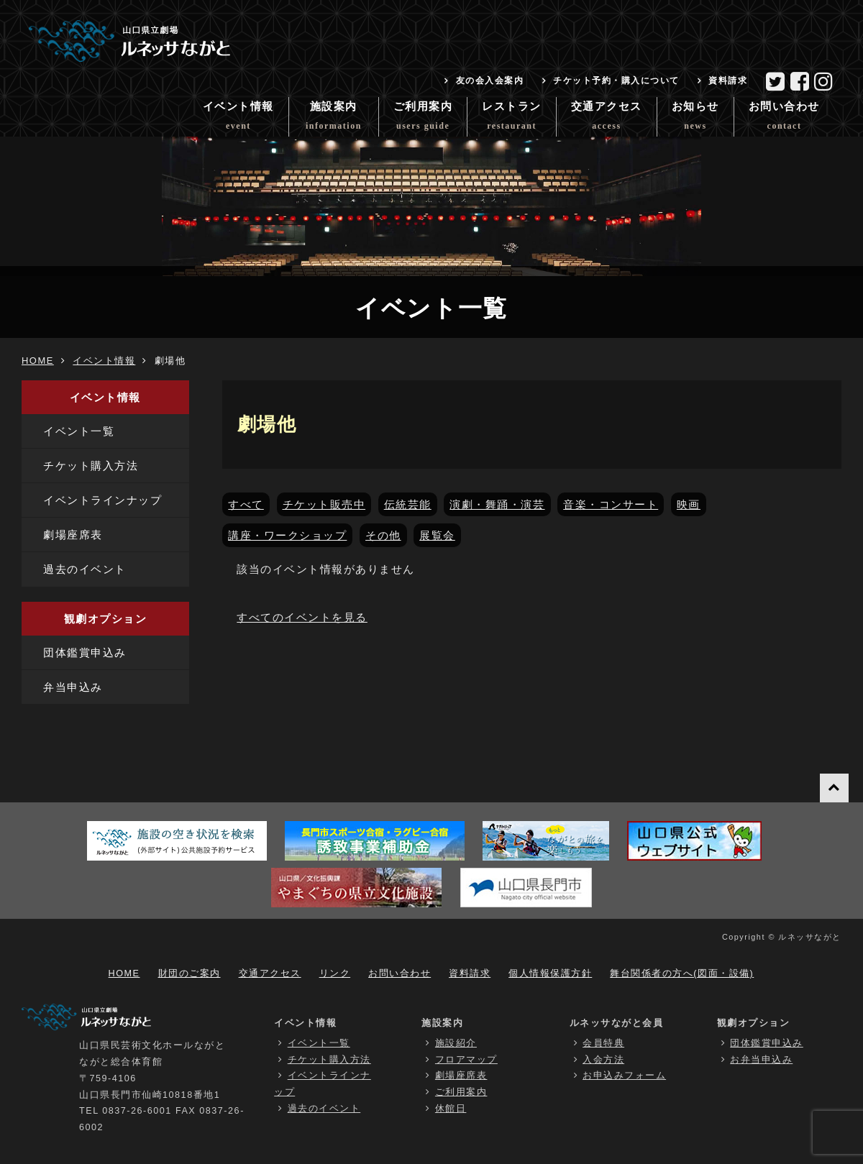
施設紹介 (456, 1043)
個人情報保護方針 (550, 973)
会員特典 (603, 1043)
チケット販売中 (324, 504)
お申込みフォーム (624, 1076)
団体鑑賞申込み (85, 652)
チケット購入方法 (90, 465)
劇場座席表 (73, 534)
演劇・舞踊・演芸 (496, 504)
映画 (688, 504)
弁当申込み (73, 687)
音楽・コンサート (610, 504)
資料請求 (727, 80)
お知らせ (695, 119)
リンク (335, 973)
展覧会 (437, 535)
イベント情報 (238, 119)
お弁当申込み (761, 1060)
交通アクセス (606, 119)
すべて (246, 504)
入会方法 (603, 1060)
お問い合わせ (784, 119)
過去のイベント (85, 569)
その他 (383, 535)
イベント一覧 (78, 431)
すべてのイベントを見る (302, 617)
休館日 (451, 1109)
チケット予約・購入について (616, 80)
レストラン (512, 119)
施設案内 (333, 119)
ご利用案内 (423, 119)
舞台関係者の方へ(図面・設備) (682, 973)
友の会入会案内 (490, 80)
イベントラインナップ (102, 500)
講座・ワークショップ (287, 535)
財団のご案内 (189, 973)
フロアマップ (466, 1060)
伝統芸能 (408, 504)
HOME (38, 360)
